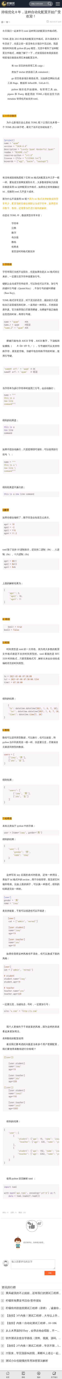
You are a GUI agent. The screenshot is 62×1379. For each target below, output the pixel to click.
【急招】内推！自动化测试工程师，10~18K (31, 1322)
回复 (50, 1273)
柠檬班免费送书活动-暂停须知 (23, 1300)
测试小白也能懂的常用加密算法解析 (27, 1360)
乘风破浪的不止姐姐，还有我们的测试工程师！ (33, 1292)
